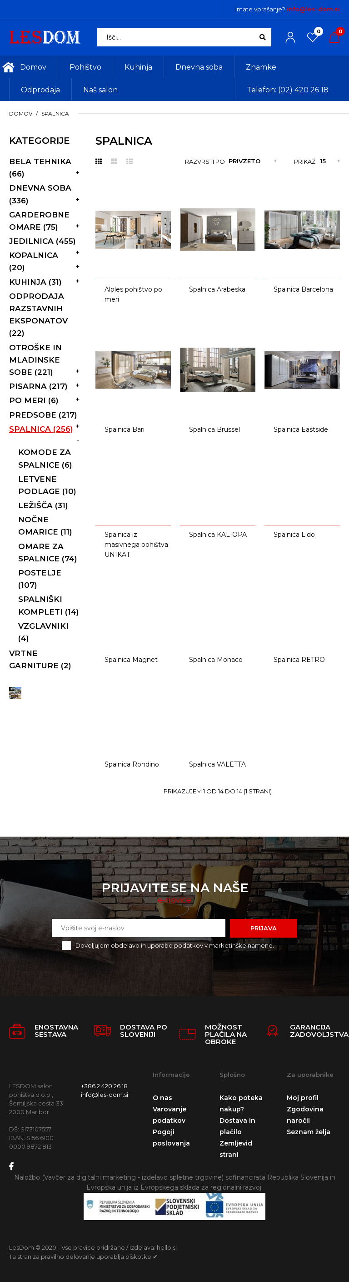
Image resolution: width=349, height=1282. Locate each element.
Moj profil (303, 1098)
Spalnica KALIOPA (218, 534)
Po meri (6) (34, 400)
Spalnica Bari (125, 429)
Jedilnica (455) (42, 241)
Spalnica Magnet (131, 660)
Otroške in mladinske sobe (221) (35, 360)
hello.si (167, 1247)
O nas (162, 1098)
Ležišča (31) (43, 505)
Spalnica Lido (294, 534)
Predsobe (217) (43, 414)
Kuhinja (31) (35, 282)
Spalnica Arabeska (217, 289)
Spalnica (55, 113)
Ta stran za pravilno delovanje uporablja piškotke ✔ (83, 1256)
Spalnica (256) (41, 429)
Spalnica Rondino (132, 764)
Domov (20, 113)
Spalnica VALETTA (217, 764)
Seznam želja (308, 1132)
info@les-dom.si (313, 9)
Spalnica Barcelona (303, 289)
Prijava (263, 928)
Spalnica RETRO (299, 660)
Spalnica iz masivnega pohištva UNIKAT (136, 544)
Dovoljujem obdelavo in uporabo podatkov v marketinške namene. (174, 945)
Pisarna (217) (38, 386)
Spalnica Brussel (214, 429)
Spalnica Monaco (216, 660)
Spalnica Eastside (301, 429)
